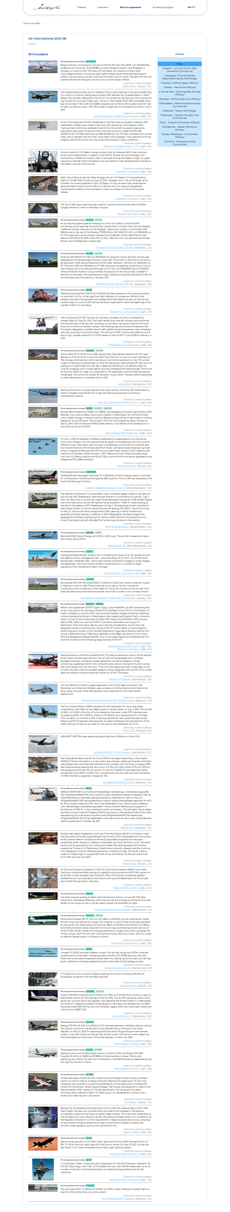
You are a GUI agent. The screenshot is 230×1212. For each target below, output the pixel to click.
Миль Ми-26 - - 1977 (137, 86)
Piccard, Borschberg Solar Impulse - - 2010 (123, 909)
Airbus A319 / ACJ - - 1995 (132, 1016)
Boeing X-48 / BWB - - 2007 (135, 214)
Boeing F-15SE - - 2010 (138, 1132)
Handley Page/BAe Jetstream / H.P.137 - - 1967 (119, 487)
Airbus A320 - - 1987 (135, 384)
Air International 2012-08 (50, 38)
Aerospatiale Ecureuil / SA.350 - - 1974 (127, 782)
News (32, 43)
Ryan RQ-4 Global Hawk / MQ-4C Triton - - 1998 (125, 402)
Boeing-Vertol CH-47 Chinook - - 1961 (130, 344)
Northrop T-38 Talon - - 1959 (135, 649)
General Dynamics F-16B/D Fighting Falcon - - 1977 (123, 116)
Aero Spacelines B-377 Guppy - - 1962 (130, 646)
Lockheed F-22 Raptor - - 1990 (134, 171)
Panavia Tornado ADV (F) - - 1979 (128, 968)
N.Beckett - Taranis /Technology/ (179, 110)
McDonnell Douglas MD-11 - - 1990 (131, 943)
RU (189, 7)
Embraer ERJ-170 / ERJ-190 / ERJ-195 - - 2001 (124, 247)
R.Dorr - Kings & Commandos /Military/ (180, 122)
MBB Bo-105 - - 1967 (136, 827)
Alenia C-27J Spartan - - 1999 (130, 679)
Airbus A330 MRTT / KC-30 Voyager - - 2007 (123, 752)
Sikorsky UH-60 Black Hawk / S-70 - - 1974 (128, 146)
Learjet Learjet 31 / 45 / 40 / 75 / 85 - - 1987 (128, 573)
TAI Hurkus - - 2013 (138, 1102)
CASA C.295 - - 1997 (137, 730)
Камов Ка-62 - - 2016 (137, 863)
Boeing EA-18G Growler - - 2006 (133, 887)
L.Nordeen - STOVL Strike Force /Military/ (180, 99)
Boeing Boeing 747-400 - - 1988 (133, 1068)
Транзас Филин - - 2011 (136, 985)
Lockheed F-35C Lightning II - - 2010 (131, 1154)
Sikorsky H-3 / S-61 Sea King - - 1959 (131, 311)
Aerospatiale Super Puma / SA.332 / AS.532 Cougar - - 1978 (117, 700)
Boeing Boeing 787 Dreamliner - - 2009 (129, 433)
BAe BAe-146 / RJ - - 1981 (130, 545)
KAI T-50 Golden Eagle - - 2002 (128, 526)
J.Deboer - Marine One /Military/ (179, 87)
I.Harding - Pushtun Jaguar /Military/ (179, 83)
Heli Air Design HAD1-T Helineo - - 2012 (127, 1198)
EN (193, 7)
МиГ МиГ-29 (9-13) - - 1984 (134, 466)
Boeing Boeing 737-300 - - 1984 (133, 1043)
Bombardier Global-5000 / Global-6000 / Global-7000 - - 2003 (116, 598)
